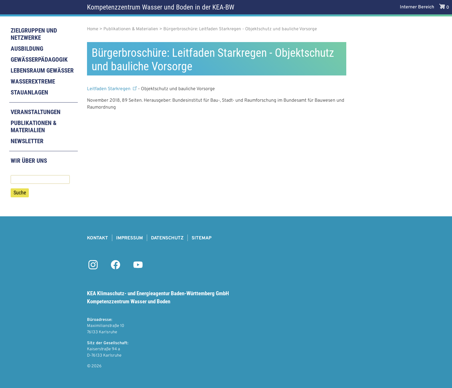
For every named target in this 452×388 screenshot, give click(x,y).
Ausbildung (27, 48)
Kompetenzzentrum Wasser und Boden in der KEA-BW (160, 7)
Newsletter (27, 141)
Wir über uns (29, 160)
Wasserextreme (33, 81)
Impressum (129, 238)
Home (92, 29)
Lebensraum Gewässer (42, 70)
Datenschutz (167, 238)
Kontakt (97, 238)
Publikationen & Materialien (33, 127)
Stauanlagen (29, 92)
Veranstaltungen (35, 112)
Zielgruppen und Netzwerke (34, 34)
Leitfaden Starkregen (112, 89)
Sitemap (201, 238)
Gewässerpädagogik (39, 59)
